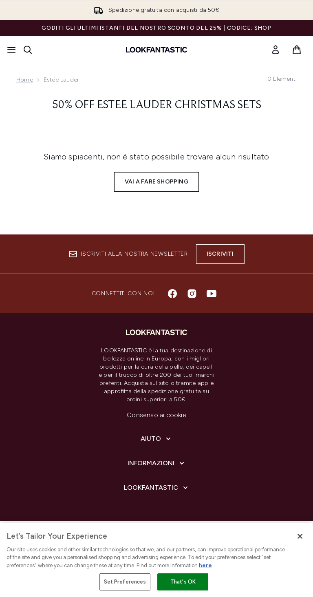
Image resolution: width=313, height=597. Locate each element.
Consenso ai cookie (156, 415)
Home (24, 79)
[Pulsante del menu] (11, 50)
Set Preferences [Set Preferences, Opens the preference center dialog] (125, 582)
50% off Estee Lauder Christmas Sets (156, 105)
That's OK (183, 582)
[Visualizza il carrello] (296, 50)
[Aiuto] (156, 438)
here (205, 565)
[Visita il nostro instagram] (192, 293)
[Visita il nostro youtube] (211, 293)
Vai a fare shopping (156, 181)
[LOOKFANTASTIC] (157, 487)
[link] (275, 50)
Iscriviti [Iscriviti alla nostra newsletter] (220, 253)
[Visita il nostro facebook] (172, 293)
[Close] (300, 536)
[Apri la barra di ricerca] (28, 50)
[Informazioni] (157, 463)
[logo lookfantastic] (156, 50)
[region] (156, 560)
